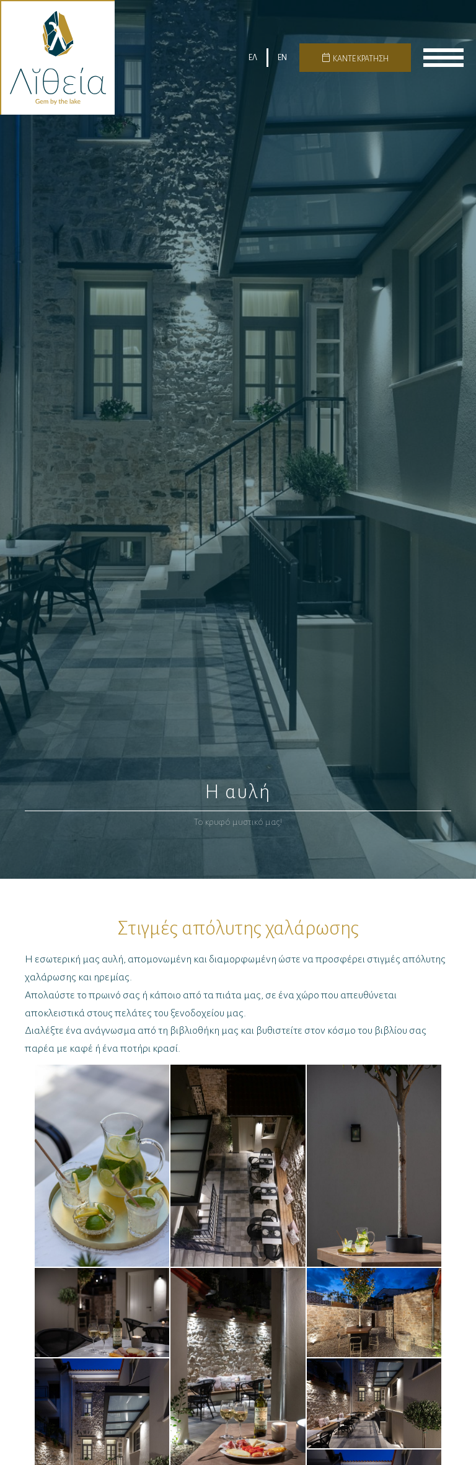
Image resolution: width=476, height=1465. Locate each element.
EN (282, 57)
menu (443, 57)
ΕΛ (253, 57)
